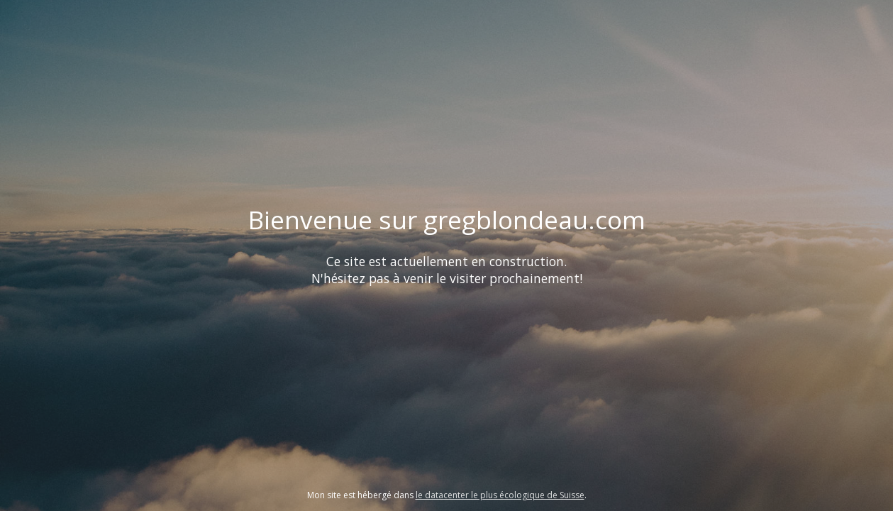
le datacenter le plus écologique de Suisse (500, 495)
